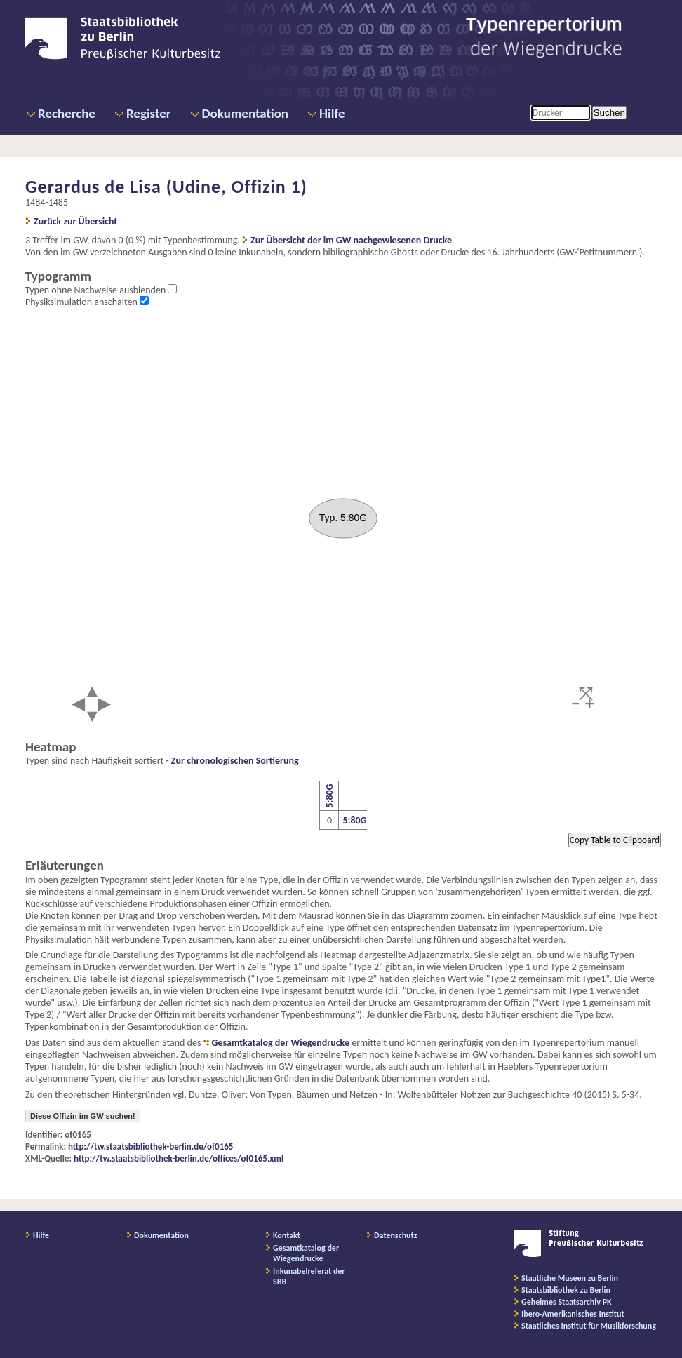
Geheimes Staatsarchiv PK (566, 1302)
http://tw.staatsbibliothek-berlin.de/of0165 (150, 1146)
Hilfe (332, 113)
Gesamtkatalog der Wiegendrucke (280, 1043)
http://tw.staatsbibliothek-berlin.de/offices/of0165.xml (178, 1158)
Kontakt (286, 1235)
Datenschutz (395, 1235)
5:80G (329, 796)
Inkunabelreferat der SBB (309, 1276)
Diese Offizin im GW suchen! (82, 1116)
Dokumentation (245, 113)
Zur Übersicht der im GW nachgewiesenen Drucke (351, 240)
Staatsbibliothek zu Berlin (565, 1290)
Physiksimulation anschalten (82, 302)
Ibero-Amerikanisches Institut (572, 1314)
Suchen (609, 112)
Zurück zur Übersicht (75, 221)
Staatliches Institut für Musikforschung (588, 1326)
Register (148, 113)
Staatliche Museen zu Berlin (569, 1278)
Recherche (66, 113)
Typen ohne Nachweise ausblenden (96, 290)
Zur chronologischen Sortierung (235, 761)
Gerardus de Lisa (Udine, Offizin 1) (166, 186)
